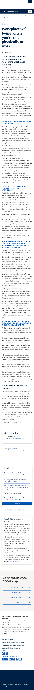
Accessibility (5, 687)
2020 (7, 15)
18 (13, 15)
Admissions (16, 592)
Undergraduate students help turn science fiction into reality (15, 499)
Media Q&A (16, 449)
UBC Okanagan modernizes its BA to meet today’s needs (15, 480)
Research (5, 24)
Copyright (25, 684)
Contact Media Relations (14, 510)
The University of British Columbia (12, 3)
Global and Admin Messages (11, 648)
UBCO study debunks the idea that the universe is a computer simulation (16, 474)
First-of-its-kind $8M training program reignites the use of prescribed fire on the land (16, 487)
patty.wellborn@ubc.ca (17, 438)
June (11, 15)
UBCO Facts (16, 602)
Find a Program (16, 587)
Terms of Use (18, 684)
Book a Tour (16, 597)
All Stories (17, 503)
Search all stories (7, 639)
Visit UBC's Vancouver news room (13, 645)
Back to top (6, 668)
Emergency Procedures (7, 684)
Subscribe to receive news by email (13, 642)
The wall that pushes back (12, 493)
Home (3, 15)
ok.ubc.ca (21, 422)
